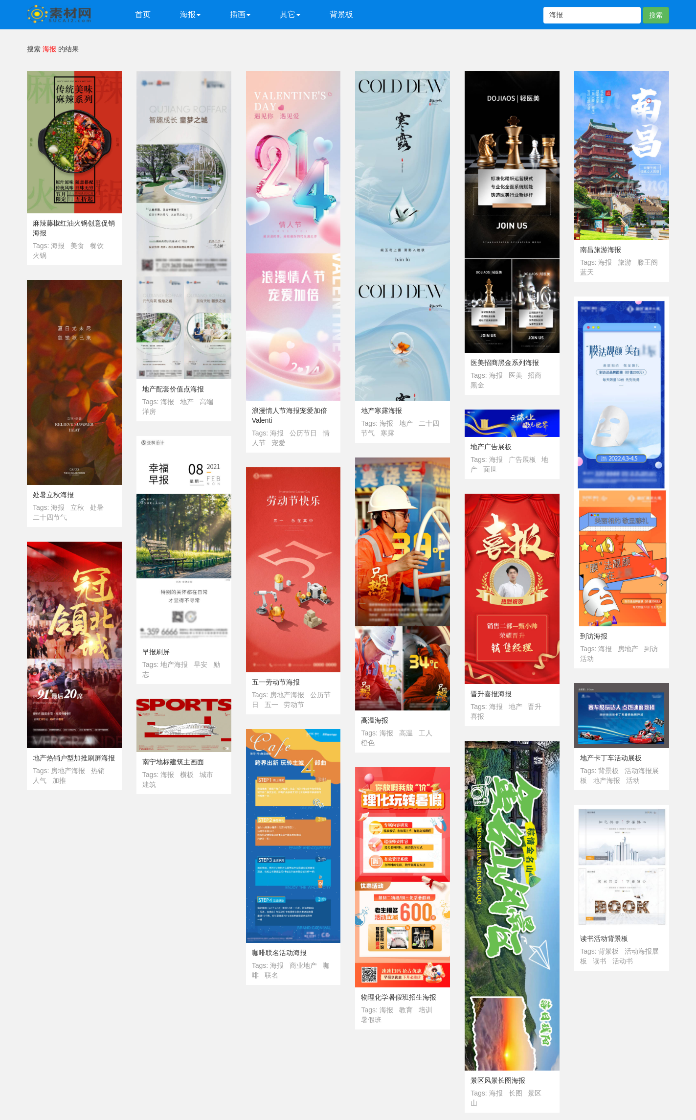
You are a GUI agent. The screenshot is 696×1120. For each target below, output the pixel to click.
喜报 (477, 716)
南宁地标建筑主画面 (173, 762)
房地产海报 (287, 695)
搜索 (656, 15)
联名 (271, 975)
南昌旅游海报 (600, 249)
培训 (425, 1010)
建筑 (149, 784)
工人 (425, 733)
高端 (206, 402)
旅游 (624, 262)
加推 (59, 780)
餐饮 (97, 246)
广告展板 (522, 459)
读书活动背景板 (604, 938)
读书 (599, 961)
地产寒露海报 (381, 410)
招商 (534, 375)
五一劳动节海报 (276, 682)
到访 (651, 649)
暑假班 (371, 1020)
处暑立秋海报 (53, 495)
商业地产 (303, 965)
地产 (187, 402)
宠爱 (278, 443)
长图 (515, 1093)
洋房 (149, 411)
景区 (534, 1093)
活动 (587, 659)
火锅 (39, 255)
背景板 (341, 14)
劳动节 (294, 705)
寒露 (387, 433)
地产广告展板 (491, 447)
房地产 (628, 649)
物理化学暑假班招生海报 (398, 997)
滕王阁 (647, 262)
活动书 (622, 961)
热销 (98, 771)
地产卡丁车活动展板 (611, 758)
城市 (206, 774)
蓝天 (587, 272)
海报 (58, 246)
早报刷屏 (156, 652)
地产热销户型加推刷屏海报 (74, 758)
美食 (77, 246)
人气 (39, 780)
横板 (187, 774)
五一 (271, 705)
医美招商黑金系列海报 (505, 362)
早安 (200, 664)
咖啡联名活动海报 (279, 953)
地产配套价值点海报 (173, 389)
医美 (515, 375)
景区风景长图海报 (498, 1080)
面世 (490, 469)
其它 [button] (290, 14)
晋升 (534, 706)
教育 (406, 1010)
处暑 (97, 507)
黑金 (477, 385)
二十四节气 (50, 517)
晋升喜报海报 (491, 694)
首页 (143, 14)
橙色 (368, 743)
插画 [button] (240, 14)
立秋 (77, 507)
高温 (406, 733)
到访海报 (593, 636)
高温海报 (374, 720)
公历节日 (303, 433)
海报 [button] (190, 14)
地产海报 (174, 664)
